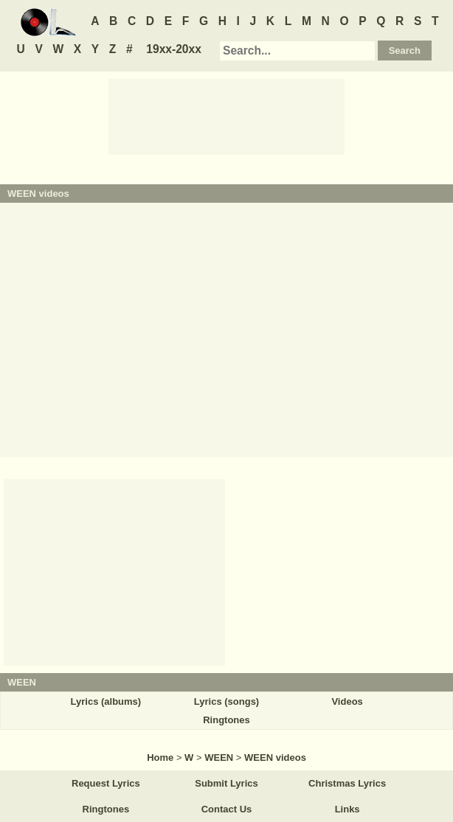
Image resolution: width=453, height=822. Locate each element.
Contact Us (226, 809)
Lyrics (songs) (226, 701)
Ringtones (226, 719)
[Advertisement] (226, 116)
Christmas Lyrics (347, 783)
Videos (346, 701)
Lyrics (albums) (106, 701)
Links (347, 809)
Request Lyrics (106, 783)
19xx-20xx (173, 49)
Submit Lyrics (226, 783)
